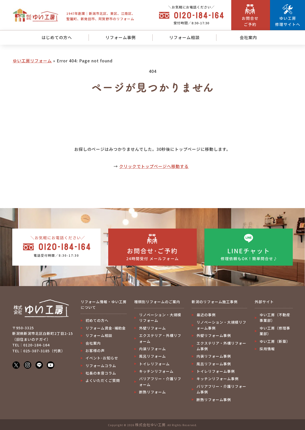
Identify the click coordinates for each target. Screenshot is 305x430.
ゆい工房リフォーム (32, 61)
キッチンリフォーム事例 (218, 378)
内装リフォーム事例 (214, 356)
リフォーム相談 (184, 37)
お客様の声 (95, 350)
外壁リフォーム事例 (214, 335)
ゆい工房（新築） (275, 341)
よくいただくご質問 (103, 380)
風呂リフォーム (152, 356)
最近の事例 (206, 314)
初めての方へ (97, 320)
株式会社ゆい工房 (150, 424)
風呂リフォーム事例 (214, 363)
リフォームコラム (101, 365)
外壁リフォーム (152, 328)
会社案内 (248, 37)
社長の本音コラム (101, 373)
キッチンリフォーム (156, 371)
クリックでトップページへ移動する (154, 166)
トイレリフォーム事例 (216, 371)
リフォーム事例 (120, 37)
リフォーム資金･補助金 (106, 328)
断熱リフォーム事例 (214, 399)
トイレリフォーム (154, 363)
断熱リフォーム (152, 391)
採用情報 (267, 348)
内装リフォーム (152, 348)
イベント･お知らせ (102, 357)
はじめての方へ (57, 37)
